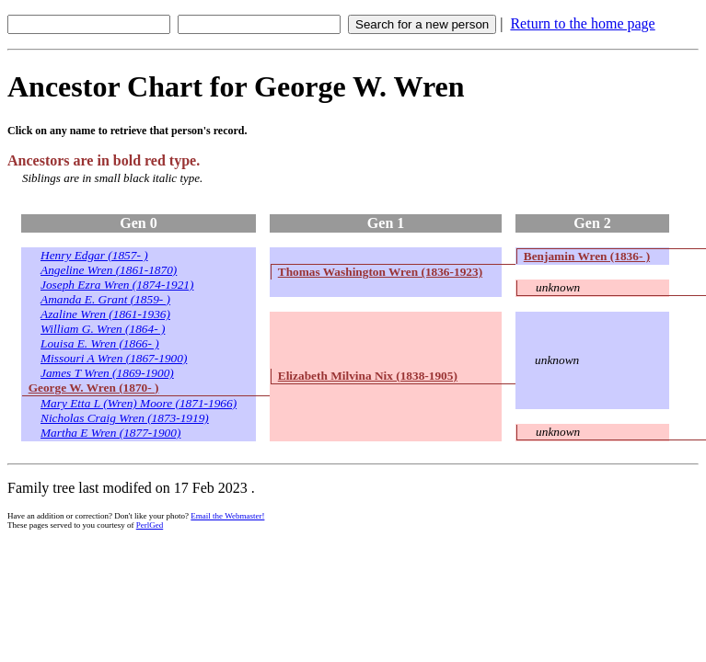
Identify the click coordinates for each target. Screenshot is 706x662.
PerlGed (150, 525)
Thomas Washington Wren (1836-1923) (380, 272)
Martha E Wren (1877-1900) (110, 432)
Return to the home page (582, 23)
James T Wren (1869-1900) (107, 373)
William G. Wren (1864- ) (103, 329)
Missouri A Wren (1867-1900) (114, 358)
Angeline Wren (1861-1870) (109, 270)
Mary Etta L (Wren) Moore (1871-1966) (139, 403)
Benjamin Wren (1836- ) (587, 256)
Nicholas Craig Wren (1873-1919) (125, 418)
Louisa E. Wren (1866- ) (100, 343)
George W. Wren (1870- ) (94, 387)
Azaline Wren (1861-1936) (105, 314)
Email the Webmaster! (227, 515)
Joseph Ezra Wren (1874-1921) (117, 284)
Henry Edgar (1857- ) (94, 255)
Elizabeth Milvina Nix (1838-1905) (367, 375)
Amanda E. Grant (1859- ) (105, 299)
